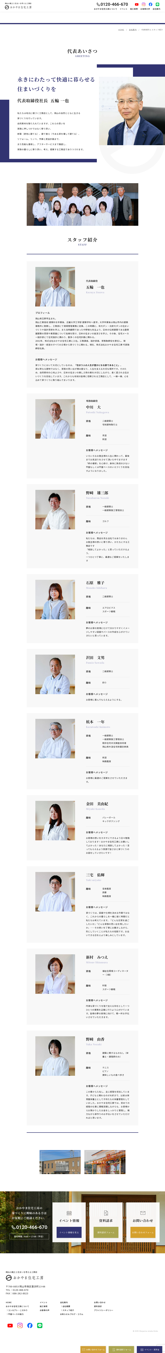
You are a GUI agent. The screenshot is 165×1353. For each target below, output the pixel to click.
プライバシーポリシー (103, 1310)
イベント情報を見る (69, 1232)
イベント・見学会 (151, 1349)
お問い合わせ (100, 1302)
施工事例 (134, 8)
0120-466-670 (31, 1227)
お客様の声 (145, 8)
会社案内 (156, 8)
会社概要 (66, 1306)
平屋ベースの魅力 (16, 1314)
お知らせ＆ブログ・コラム (71, 1314)
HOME (121, 29)
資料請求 (98, 1306)
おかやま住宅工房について (105, 8)
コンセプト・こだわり (18, 1310)
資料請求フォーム (123, 1349)
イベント (123, 8)
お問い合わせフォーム (95, 1349)
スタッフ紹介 (68, 1310)
